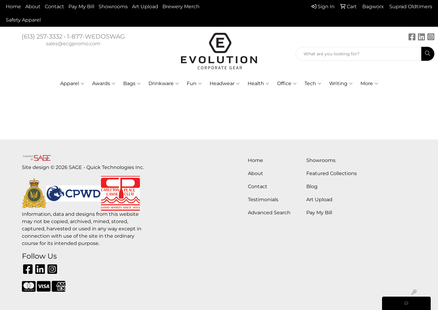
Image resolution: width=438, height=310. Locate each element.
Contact (54, 6)
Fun (194, 83)
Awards (103, 83)
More (369, 83)
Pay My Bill (81, 6)
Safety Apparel (23, 20)
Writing (341, 83)
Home (13, 6)
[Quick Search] (359, 54)
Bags (132, 83)
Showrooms (113, 6)
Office (287, 83)
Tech (312, 83)
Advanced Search (269, 212)
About (32, 6)
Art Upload (145, 6)
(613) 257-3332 (42, 36)
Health (258, 83)
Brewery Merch (181, 6)
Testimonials (263, 199)
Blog (312, 186)
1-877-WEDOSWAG (96, 36)
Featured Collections (331, 173)
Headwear (225, 83)
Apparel (72, 83)
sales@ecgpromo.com (73, 43)
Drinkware (163, 83)
